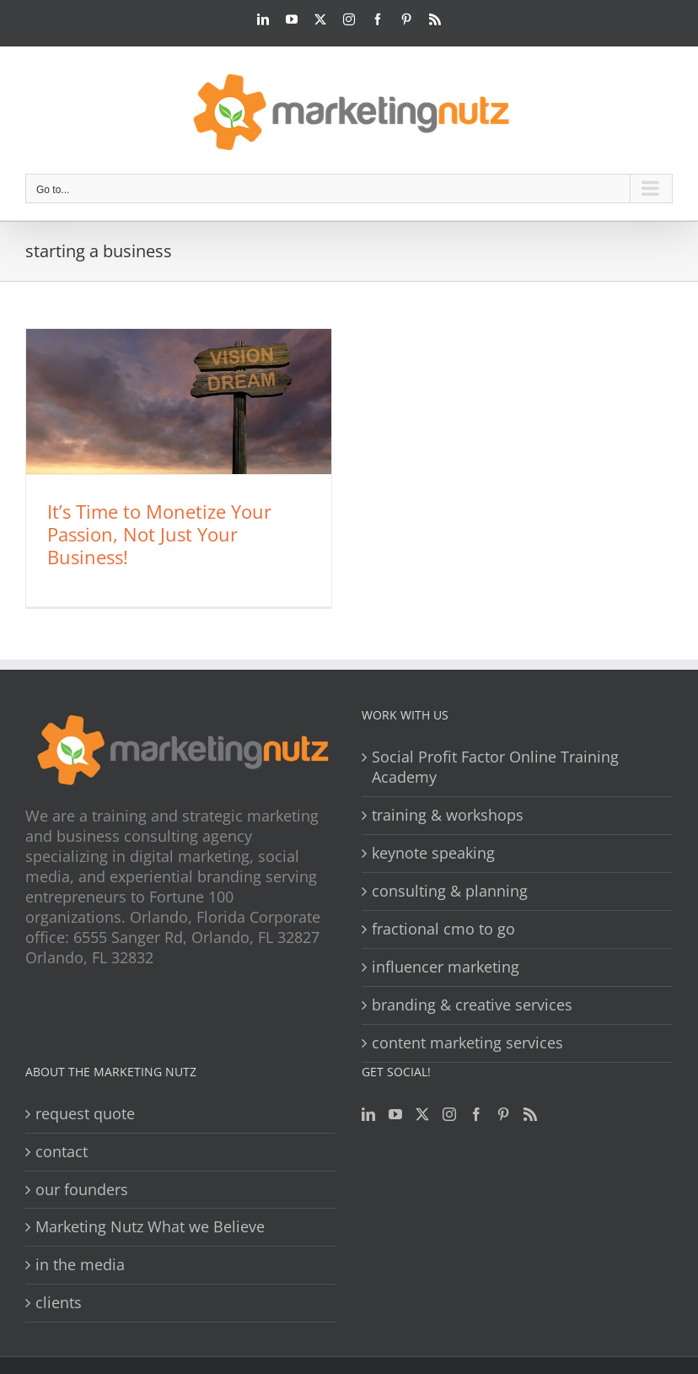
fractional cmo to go (443, 929)
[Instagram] (449, 1114)
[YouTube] (395, 1114)
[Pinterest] (503, 1114)
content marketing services (467, 1043)
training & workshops (448, 815)
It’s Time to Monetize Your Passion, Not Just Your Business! (159, 533)
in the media (80, 1264)
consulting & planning (450, 891)
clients (58, 1302)
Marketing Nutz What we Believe (150, 1227)
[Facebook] (476, 1114)
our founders (81, 1189)
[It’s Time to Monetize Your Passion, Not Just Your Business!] (178, 401)
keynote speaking (433, 853)
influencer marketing (445, 967)
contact (61, 1151)
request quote (85, 1113)
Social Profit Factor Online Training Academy (495, 767)
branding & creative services (472, 1005)
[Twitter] (422, 1114)
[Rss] (530, 1114)
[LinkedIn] (368, 1114)
